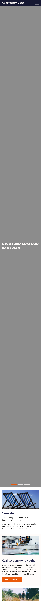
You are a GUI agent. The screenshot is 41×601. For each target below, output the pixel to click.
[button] (14, 484)
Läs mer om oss (12, 580)
